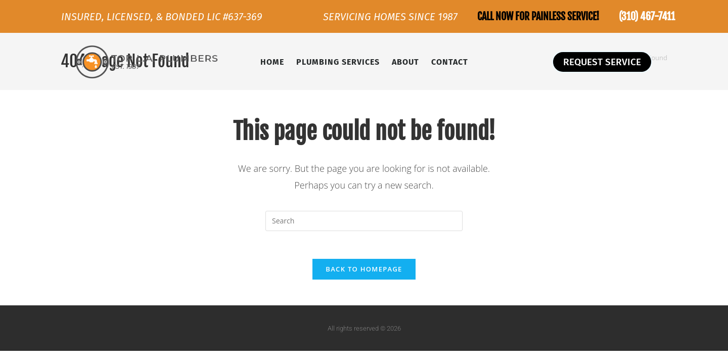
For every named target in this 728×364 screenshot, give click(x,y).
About (405, 62)
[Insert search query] (364, 221)
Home (272, 62)
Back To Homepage (364, 272)
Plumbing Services (338, 62)
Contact (449, 62)
